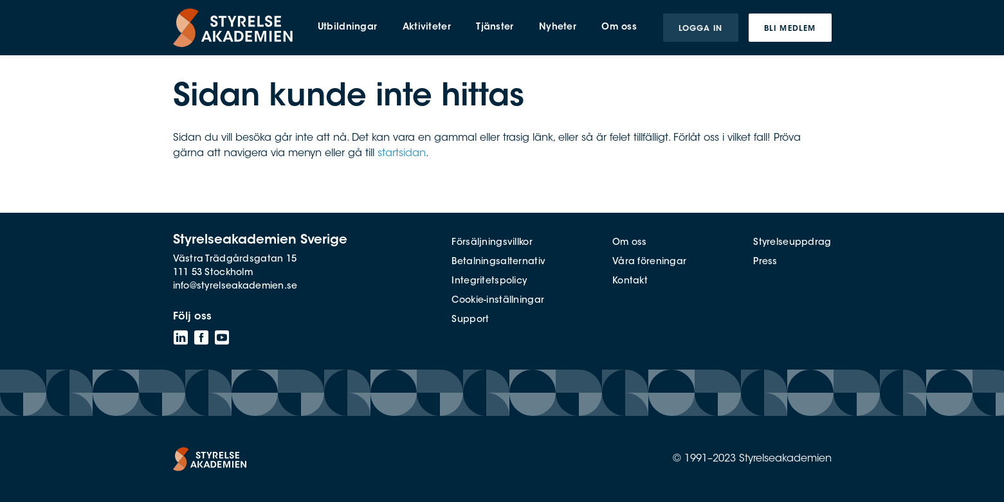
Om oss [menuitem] (619, 27)
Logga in (701, 29)
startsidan (402, 153)
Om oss (629, 242)
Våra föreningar (649, 262)
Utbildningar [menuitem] (347, 27)
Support (470, 320)
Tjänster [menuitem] (494, 27)
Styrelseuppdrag (792, 242)
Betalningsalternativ (498, 262)
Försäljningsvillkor (492, 242)
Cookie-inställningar (498, 300)
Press (765, 262)
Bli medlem (790, 29)
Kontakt (630, 281)
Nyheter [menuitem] (557, 27)
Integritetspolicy (489, 281)
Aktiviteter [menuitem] (427, 27)
